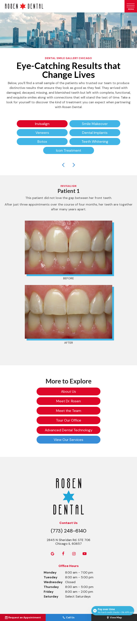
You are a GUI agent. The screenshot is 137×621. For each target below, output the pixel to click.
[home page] (61, 6)
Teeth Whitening (95, 141)
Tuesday (50, 548)
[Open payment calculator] (112, 610)
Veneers (42, 132)
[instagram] (73, 524)
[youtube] (84, 524)
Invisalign (42, 123)
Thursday (51, 558)
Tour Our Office (100, 401)
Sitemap (57, 599)
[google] (52, 524)
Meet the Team (36, 401)
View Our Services (100, 410)
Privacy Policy (72, 599)
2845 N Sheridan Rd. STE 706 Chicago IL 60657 (68, 513)
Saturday (51, 567)
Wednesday (53, 553)
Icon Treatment (68, 150)
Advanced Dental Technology (36, 410)
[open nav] (131, 6)
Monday (50, 543)
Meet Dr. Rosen (100, 391)
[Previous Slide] (63, 164)
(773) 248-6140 (68, 502)
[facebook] (63, 524)
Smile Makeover (95, 123)
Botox (42, 141)
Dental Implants (95, 132)
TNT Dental (84, 601)
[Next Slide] (73, 164)
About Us (36, 391)
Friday (49, 563)
